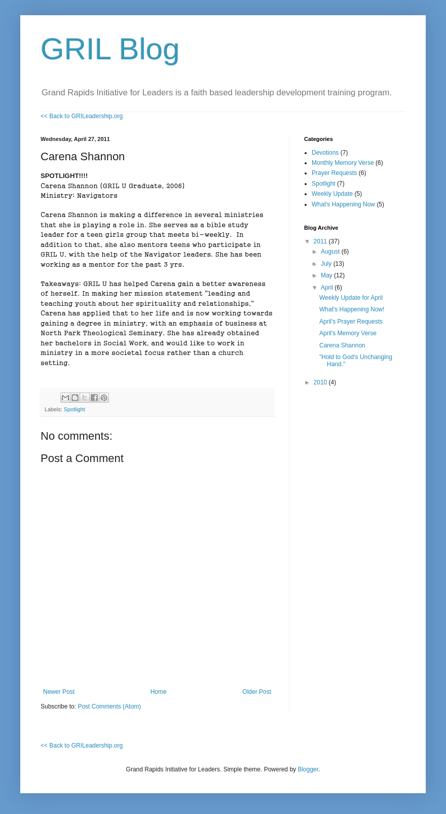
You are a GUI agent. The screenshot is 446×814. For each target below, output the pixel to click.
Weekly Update (332, 193)
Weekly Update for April (351, 297)
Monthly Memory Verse (343, 162)
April (327, 287)
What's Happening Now (343, 204)
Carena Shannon (342, 345)
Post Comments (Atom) (109, 706)
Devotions (325, 152)
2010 (321, 382)
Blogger (308, 769)
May (327, 275)
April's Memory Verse (348, 333)
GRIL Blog (110, 49)
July (327, 263)
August (331, 251)
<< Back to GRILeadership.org (82, 116)
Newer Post (59, 691)
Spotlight (74, 409)
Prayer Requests (334, 172)
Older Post (256, 691)
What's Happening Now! (351, 309)
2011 (321, 241)
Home (159, 691)
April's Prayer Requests (351, 321)
